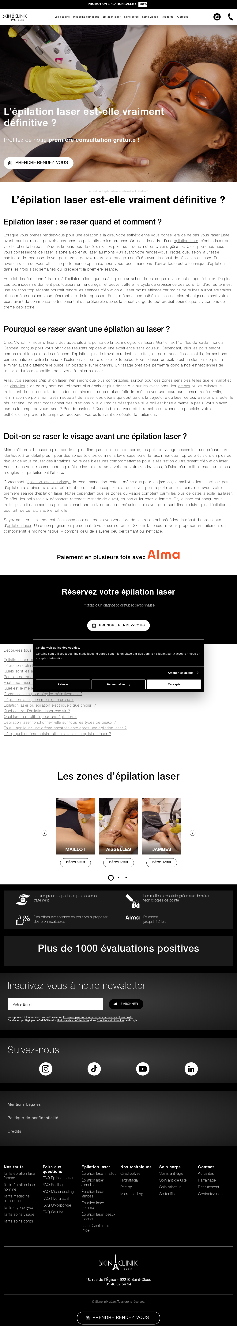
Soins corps (131, 17)
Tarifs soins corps (18, 1222)
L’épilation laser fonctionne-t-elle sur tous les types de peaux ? (60, 723)
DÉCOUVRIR (75, 862)
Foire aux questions (52, 1170)
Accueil (93, 191)
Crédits (14, 1132)
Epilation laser (112, 17)
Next (192, 833)
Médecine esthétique (86, 17)
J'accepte (174, 684)
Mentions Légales (24, 1105)
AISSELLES (118, 850)
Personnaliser (118, 684)
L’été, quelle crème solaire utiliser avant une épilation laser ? (57, 734)
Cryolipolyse (130, 1174)
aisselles (17, 386)
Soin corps (170, 1167)
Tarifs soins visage (19, 1215)
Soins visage (150, 17)
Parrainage (207, 1181)
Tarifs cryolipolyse (18, 1208)
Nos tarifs (167, 17)
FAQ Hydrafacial (56, 1199)
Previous (44, 833)
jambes (184, 386)
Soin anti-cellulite (173, 1181)
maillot (220, 381)
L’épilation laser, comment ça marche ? (39, 700)
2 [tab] (118, 878)
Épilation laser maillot (98, 1174)
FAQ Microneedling (58, 1192)
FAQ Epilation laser (58, 1178)
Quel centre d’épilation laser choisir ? (37, 711)
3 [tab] (126, 878)
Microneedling (131, 1194)
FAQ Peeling (53, 1185)
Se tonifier (167, 1194)
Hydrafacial (129, 1181)
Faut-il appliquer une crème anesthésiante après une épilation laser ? (65, 728)
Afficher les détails (180, 672)
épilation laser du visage (49, 482)
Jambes (161, 850)
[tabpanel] (75, 836)
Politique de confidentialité (73, 1020)
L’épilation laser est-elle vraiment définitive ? (125, 191)
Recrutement (208, 1187)
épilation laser (186, 241)
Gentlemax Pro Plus (173, 343)
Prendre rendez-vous (38, 163)
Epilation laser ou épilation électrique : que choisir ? (50, 706)
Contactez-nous (211, 1194)
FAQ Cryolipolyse (57, 1206)
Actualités (206, 1174)
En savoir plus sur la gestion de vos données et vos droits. (98, 1017)
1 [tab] (111, 878)
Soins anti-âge (171, 1174)
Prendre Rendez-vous (118, 626)
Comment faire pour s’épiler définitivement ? (43, 694)
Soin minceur (170, 1187)
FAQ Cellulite (53, 1213)
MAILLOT (75, 850)
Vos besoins (62, 17)
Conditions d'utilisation (110, 1020)
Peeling (126, 1187)
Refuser (63, 684)
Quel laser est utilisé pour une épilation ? (40, 717)
